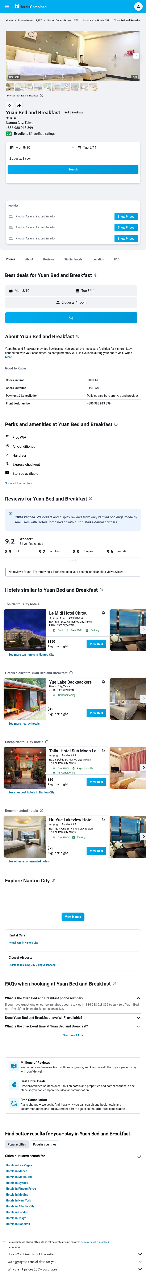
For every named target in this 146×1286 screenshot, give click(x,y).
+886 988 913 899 (19, 128)
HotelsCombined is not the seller (75, 1254)
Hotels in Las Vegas (19, 1165)
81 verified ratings (42, 134)
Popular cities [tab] (17, 1144)
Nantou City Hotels (93, 20)
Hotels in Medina (17, 1194)
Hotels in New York (18, 1200)
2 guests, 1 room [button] (21, 158)
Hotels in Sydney (17, 1183)
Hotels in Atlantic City (20, 1206)
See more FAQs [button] (73, 1035)
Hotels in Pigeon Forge (21, 1188)
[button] (7, 6)
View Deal (96, 644)
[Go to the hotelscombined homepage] (30, 6)
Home (9, 20)
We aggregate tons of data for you (75, 1261)
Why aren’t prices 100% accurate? (75, 1269)
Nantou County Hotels (59, 20)
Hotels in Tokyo (16, 1218)
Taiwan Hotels (26, 20)
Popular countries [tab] (44, 1144)
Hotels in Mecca (16, 1171)
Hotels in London (17, 1212)
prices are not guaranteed (95, 1241)
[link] (31, 654)
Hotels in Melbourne (19, 1177)
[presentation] (41, 96)
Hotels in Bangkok (18, 1224)
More (8, 357)
